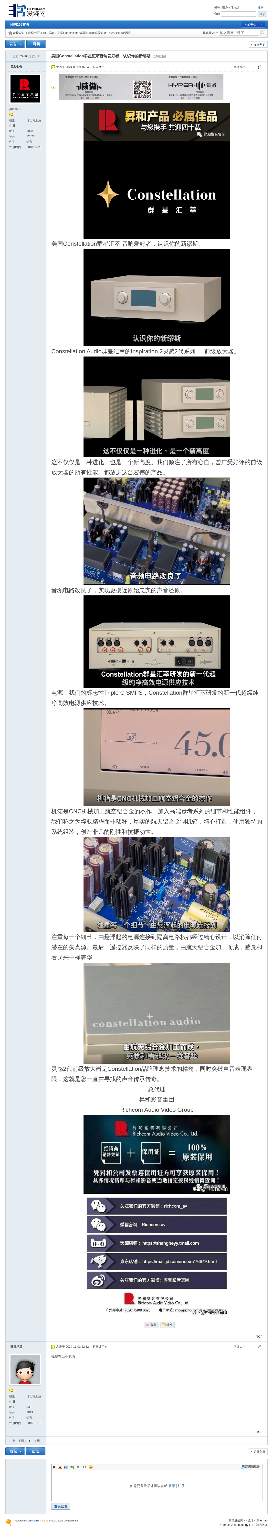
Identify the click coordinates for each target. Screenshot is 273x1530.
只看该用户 (100, 1346)
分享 (153, 1324)
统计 (250, 1520)
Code (84, 1466)
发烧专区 (34, 33)
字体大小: (240, 67)
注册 (260, 7)
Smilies (90, 1466)
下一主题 (34, 1441)
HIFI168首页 (19, 24)
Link (72, 1466)
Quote (78, 1466)
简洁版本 (262, 1525)
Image (66, 1466)
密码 (217, 14)
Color (60, 1466)
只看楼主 (99, 67)
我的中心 (250, 24)
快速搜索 (209, 33)
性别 (12, 141)
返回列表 (259, 44)
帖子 (12, 131)
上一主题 (18, 1441)
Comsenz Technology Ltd (236, 1525)
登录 (171, 1486)
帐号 (217, 7)
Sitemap (262, 1520)
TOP (259, 1336)
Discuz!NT (34, 1520)
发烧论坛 (19, 33)
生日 (12, 125)
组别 (12, 120)
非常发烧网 (236, 1520)
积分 (12, 136)
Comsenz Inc (71, 1520)
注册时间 (15, 147)
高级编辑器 (250, 1466)
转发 (169, 1324)
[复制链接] (159, 56)
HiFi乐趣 (48, 33)
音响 (128, 243)
